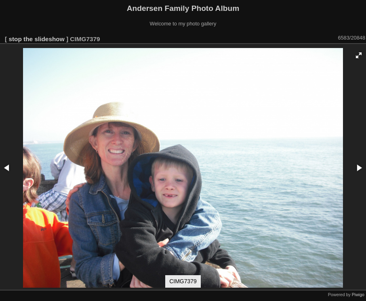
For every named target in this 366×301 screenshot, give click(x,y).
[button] (358, 55)
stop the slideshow (36, 39)
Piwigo (358, 294)
